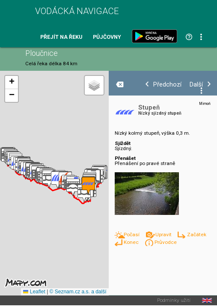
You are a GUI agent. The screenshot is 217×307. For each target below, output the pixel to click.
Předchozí (167, 84)
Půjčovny (107, 37)
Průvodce (166, 242)
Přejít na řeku (61, 37)
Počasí (132, 234)
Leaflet (34, 292)
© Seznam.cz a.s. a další (78, 292)
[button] (73, 187)
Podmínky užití (173, 300)
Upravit (164, 234)
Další (196, 84)
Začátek (196, 234)
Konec (132, 242)
